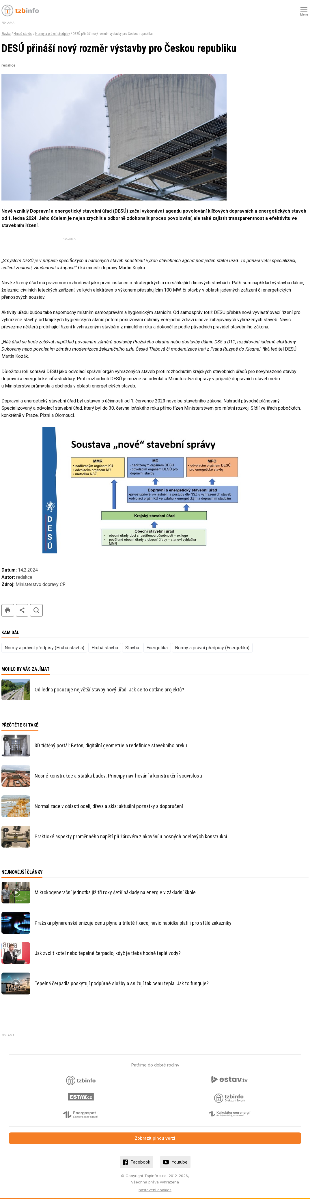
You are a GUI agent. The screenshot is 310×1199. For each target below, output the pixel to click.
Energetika (157, 647)
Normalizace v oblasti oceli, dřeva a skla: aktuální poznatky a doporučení (109, 806)
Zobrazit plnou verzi (155, 1138)
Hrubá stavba (23, 34)
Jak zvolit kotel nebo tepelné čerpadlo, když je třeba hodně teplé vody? (108, 953)
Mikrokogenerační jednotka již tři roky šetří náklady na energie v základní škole (115, 892)
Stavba (6, 34)
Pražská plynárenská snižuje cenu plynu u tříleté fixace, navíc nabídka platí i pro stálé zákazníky (133, 923)
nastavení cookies (155, 1189)
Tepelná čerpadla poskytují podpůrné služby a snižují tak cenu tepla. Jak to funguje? (122, 983)
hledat (36, 610)
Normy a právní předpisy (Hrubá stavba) (44, 647)
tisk (8, 610)
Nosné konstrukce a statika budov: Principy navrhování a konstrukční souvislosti (118, 776)
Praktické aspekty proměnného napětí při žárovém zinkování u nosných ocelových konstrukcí (131, 836)
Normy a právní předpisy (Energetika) (212, 647)
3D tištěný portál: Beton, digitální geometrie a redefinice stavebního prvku (111, 745)
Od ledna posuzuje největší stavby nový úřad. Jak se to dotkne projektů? (109, 690)
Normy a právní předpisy (52, 34)
